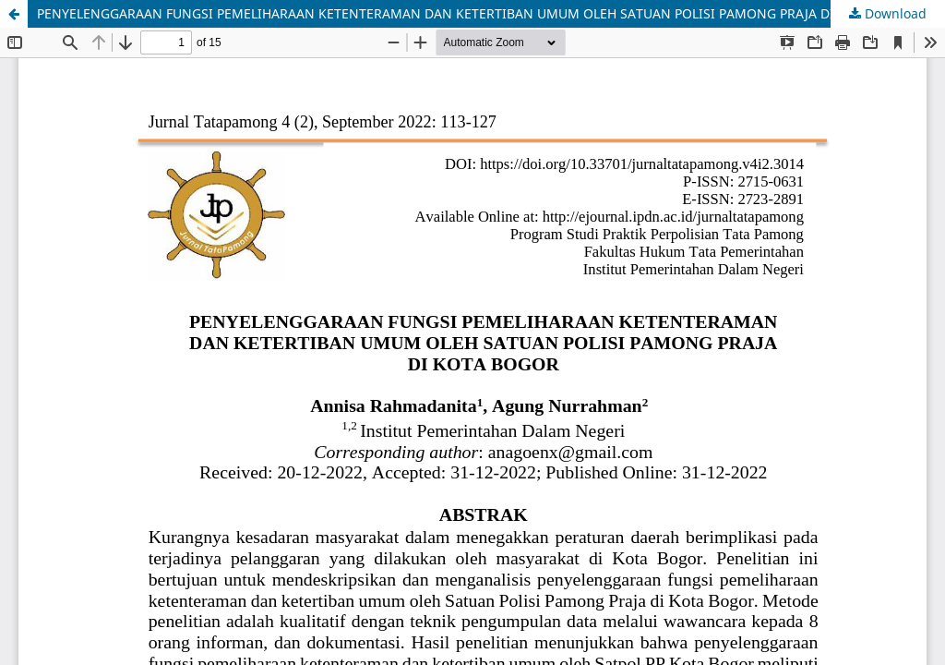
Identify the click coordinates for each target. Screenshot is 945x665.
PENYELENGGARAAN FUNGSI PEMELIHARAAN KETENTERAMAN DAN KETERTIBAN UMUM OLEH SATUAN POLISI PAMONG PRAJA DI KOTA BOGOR (479, 13)
